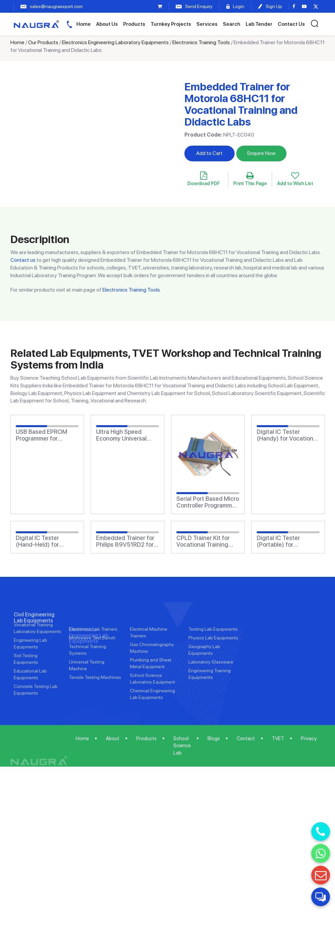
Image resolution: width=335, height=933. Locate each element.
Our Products (43, 42)
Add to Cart (209, 153)
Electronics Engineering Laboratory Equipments (115, 42)
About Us (107, 24)
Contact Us (291, 24)
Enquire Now (261, 153)
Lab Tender (259, 24)
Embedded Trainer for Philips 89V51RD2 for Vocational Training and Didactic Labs (125, 541)
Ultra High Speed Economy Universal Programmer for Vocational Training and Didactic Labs (122, 435)
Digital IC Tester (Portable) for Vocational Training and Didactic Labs (283, 541)
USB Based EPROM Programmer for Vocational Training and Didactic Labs (42, 435)
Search (231, 24)
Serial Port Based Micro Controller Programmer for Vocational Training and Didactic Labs (207, 502)
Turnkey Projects (171, 24)
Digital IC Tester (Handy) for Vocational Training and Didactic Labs (287, 435)
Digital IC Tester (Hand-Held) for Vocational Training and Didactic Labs (42, 541)
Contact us (22, 260)
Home (83, 24)
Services (207, 24)
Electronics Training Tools (201, 42)
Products (134, 24)
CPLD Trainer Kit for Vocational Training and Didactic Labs (203, 541)
